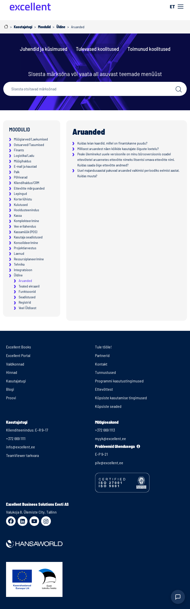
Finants (19, 150)
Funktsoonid (27, 291)
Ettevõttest (104, 389)
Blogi (10, 389)
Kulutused (21, 204)
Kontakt (101, 364)
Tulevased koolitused (97, 49)
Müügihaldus (22, 161)
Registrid (25, 302)
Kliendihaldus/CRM (26, 183)
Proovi (11, 397)
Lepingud (20, 193)
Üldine (18, 275)
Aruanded (25, 280)
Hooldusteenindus (26, 210)
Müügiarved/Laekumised (31, 139)
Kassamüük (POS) (25, 232)
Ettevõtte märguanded (29, 188)
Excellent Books (18, 346)
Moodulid (19, 129)
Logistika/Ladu (24, 155)
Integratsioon (23, 270)
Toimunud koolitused (149, 49)
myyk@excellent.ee (110, 438)
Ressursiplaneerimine (29, 259)
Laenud (19, 253)
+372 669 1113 (105, 429)
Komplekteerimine (26, 221)
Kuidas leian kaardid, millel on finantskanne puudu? (112, 143)
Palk (16, 172)
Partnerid (102, 355)
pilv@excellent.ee (109, 462)
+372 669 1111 (15, 438)
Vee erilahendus (25, 226)
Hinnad (11, 372)
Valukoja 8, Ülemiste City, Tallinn (31, 512)
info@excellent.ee (20, 446)
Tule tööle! (103, 346)
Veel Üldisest (27, 308)
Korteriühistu (23, 199)
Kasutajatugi (16, 380)
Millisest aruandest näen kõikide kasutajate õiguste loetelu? (118, 149)
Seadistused (27, 297)
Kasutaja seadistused (28, 237)
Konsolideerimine (26, 242)
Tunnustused (105, 372)
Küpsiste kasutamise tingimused (121, 397)
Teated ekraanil (29, 286)
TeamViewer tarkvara (22, 455)
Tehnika (19, 264)
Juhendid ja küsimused (43, 49)
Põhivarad (20, 177)
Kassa (18, 215)
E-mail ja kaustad (25, 166)
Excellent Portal (18, 355)
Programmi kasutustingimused (119, 380)
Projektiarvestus (25, 248)
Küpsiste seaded (108, 406)
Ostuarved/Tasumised (29, 144)
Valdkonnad (15, 364)
